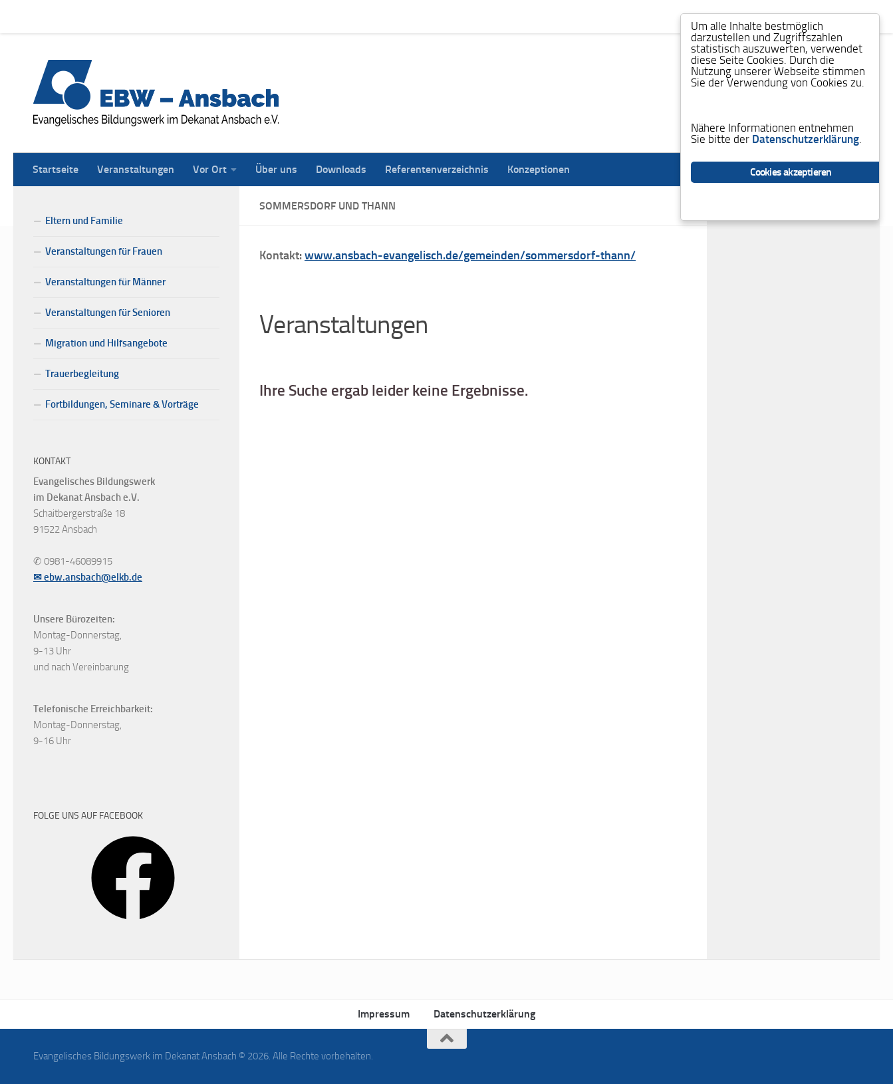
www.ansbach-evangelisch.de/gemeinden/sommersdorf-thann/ (470, 255)
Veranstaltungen (125, 16)
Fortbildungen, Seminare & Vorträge (122, 404)
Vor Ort (200, 16)
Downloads (331, 16)
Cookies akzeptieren (791, 172)
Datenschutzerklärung (484, 1014)
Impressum (384, 1014)
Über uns (266, 16)
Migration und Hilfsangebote (106, 343)
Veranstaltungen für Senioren (107, 313)
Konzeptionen (528, 16)
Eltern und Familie (84, 221)
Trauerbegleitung (82, 374)
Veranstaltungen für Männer (105, 282)
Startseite (45, 16)
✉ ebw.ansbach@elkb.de (87, 577)
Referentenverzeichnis (427, 16)
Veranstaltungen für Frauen (103, 251)
